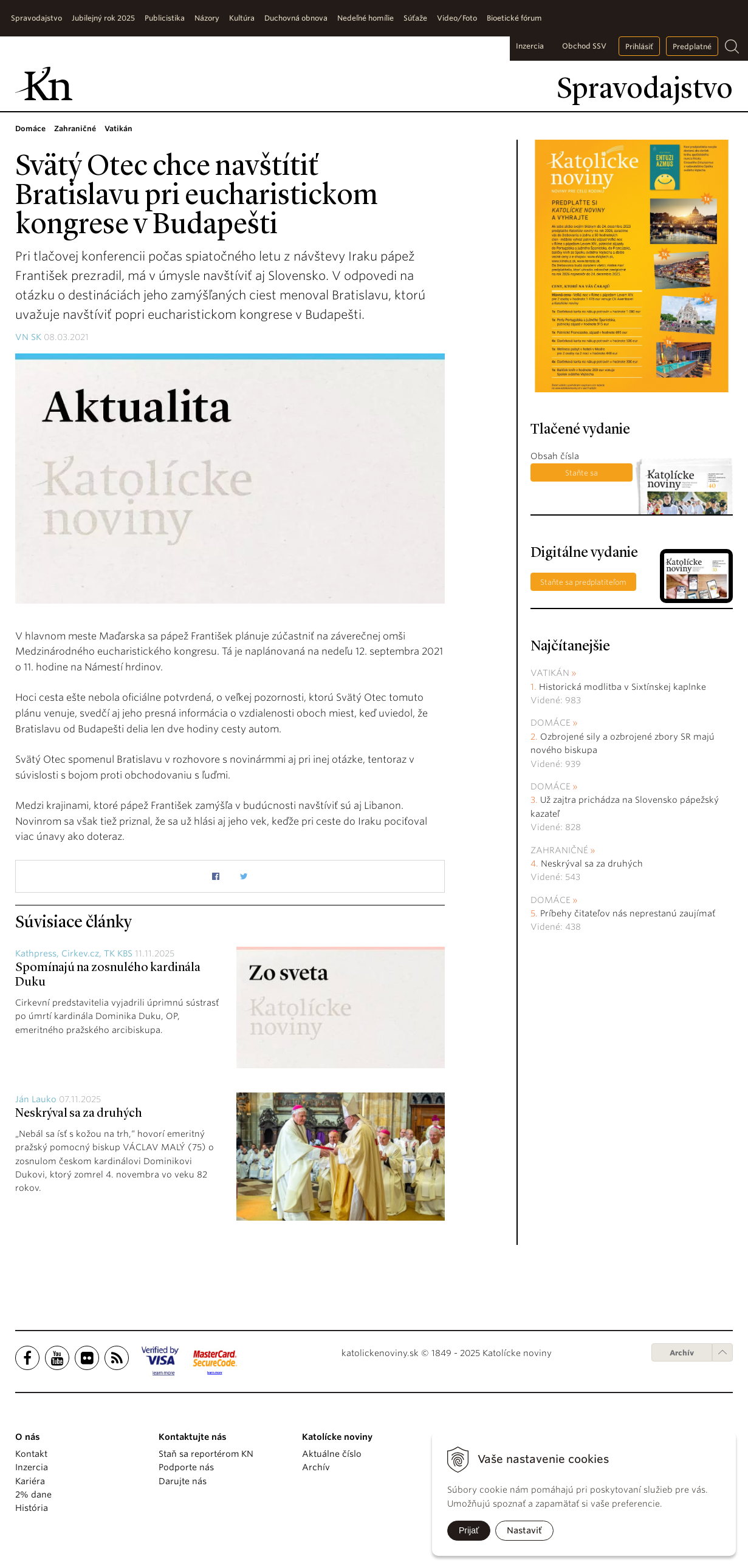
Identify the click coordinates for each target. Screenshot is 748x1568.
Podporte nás (186, 1467)
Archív (682, 1352)
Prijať (469, 1530)
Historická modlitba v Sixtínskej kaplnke (622, 687)
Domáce (550, 723)
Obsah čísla (554, 456)
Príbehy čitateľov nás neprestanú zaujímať (627, 913)
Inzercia (530, 45)
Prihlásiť (639, 46)
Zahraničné (559, 850)
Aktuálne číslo (332, 1454)
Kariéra (30, 1481)
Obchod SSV (584, 45)
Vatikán (549, 673)
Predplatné (692, 46)
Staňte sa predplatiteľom (581, 475)
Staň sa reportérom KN (206, 1454)
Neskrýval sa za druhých (78, 1114)
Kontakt (31, 1454)
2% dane (33, 1494)
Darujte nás (183, 1481)
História (31, 1508)
